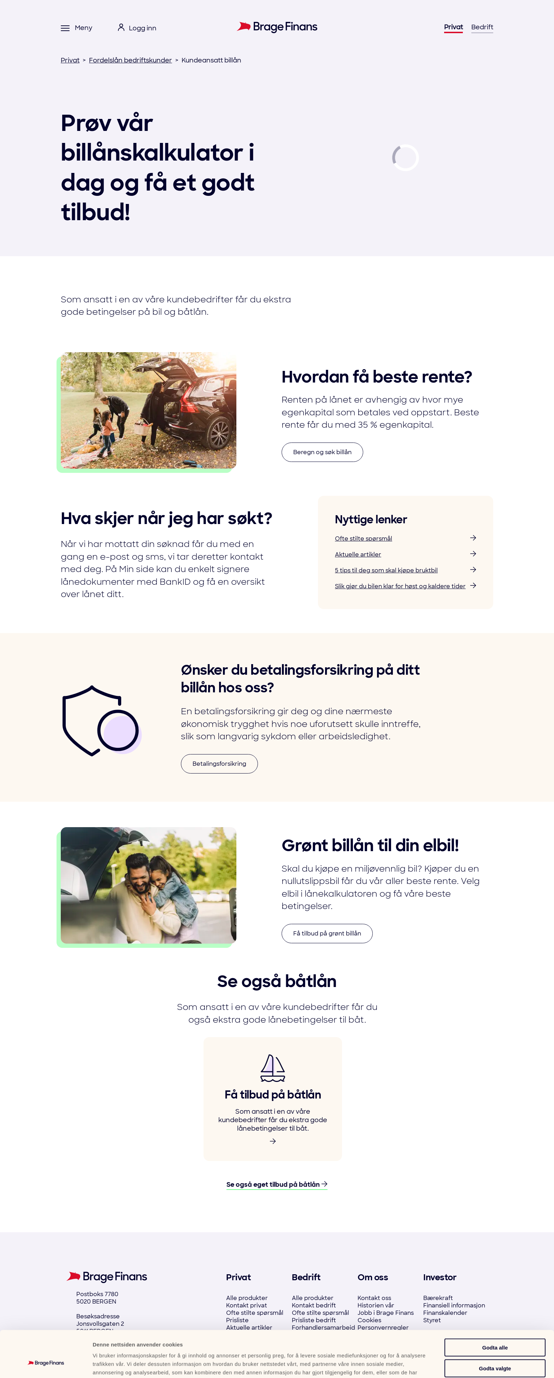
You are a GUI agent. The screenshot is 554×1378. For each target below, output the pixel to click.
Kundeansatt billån (211, 60)
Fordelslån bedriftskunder (130, 60)
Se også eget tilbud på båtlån (277, 1185)
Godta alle (495, 1308)
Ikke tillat (495, 1349)
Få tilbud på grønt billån (327, 933)
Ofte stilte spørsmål (405, 538)
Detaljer (379, 1364)
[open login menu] (137, 28)
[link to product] (273, 1099)
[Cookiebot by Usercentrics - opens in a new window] (46, 1364)
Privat (453, 27)
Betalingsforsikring (219, 764)
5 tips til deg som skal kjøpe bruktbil (405, 570)
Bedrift (482, 27)
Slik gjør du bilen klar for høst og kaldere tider (405, 586)
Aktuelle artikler (405, 554)
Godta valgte (495, 1328)
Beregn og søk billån (322, 452)
